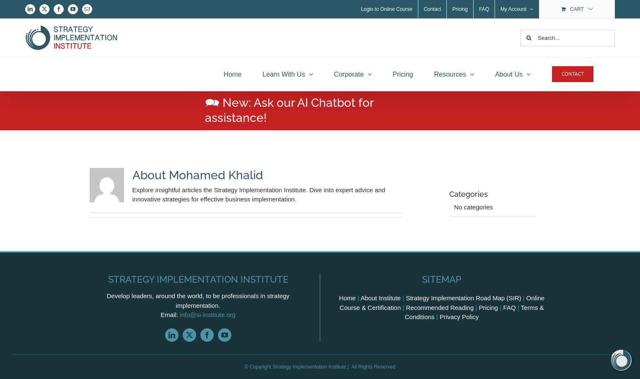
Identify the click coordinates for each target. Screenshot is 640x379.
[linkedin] (172, 335)
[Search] (529, 38)
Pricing (488, 307)
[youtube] (224, 335)
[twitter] (189, 335)
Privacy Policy (459, 316)
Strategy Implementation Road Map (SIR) (463, 298)
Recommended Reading (440, 307)
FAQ (509, 307)
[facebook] (207, 335)
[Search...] (568, 38)
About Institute (380, 298)
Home (347, 298)
